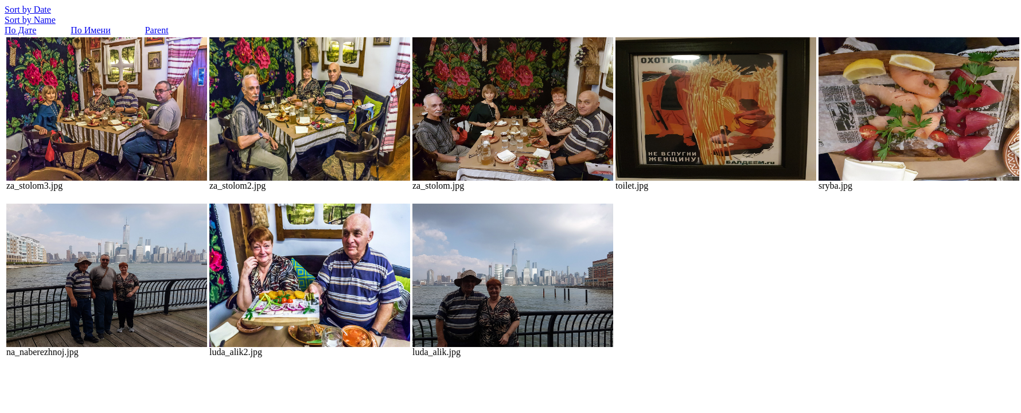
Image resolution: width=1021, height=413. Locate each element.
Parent (157, 30)
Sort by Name (30, 20)
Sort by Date (28, 9)
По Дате (20, 30)
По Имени (90, 30)
